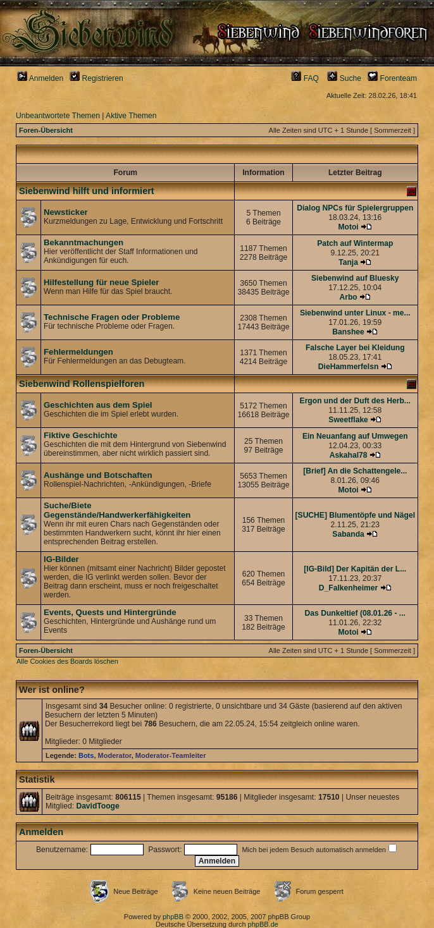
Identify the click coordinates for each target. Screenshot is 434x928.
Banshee (348, 331)
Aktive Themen (131, 115)
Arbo (348, 297)
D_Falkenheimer (348, 587)
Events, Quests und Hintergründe (110, 612)
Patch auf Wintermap (355, 243)
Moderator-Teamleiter (170, 755)
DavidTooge (97, 806)
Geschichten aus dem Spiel (98, 405)
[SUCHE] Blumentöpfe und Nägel (355, 515)
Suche (344, 78)
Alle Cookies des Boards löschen (67, 661)
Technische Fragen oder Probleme (112, 317)
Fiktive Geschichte (81, 435)
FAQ (305, 78)
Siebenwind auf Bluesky (355, 278)
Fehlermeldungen (78, 352)
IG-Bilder (61, 559)
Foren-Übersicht (46, 130)
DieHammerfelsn (348, 366)
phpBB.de (263, 924)
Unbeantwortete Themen (58, 115)
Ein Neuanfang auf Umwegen (355, 436)
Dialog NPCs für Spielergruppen (355, 208)
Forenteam (392, 78)
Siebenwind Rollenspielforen (81, 384)
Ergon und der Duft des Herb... (355, 400)
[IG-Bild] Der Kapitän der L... (355, 569)
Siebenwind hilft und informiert (86, 191)
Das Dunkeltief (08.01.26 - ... (355, 613)
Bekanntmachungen (83, 242)
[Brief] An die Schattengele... (355, 471)
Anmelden (40, 78)
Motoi (348, 227)
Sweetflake (348, 419)
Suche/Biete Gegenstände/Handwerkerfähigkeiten (117, 510)
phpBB (173, 916)
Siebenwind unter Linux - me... (355, 312)
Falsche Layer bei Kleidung (355, 347)
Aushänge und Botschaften (98, 475)
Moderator (115, 755)
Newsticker (66, 212)
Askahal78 (349, 455)
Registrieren (96, 78)
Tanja (348, 262)
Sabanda (348, 534)
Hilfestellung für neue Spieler (101, 282)
